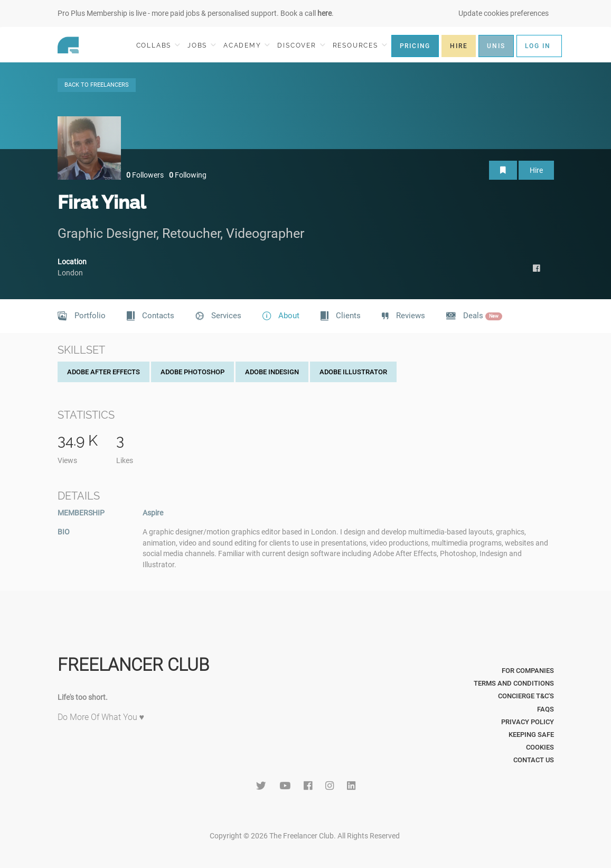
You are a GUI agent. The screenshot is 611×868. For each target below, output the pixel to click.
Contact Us (533, 760)
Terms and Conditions (514, 683)
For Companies (528, 671)
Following (187, 175)
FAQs (545, 709)
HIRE (458, 46)
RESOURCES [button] (360, 45)
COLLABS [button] (158, 45)
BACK (96, 84)
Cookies (540, 747)
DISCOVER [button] (301, 45)
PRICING (415, 46)
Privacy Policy (527, 722)
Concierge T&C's (526, 696)
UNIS (496, 46)
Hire (536, 170)
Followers (145, 175)
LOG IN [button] (538, 46)
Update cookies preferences (503, 13)
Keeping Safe (531, 734)
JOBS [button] (201, 45)
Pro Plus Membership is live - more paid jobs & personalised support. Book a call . (196, 13)
